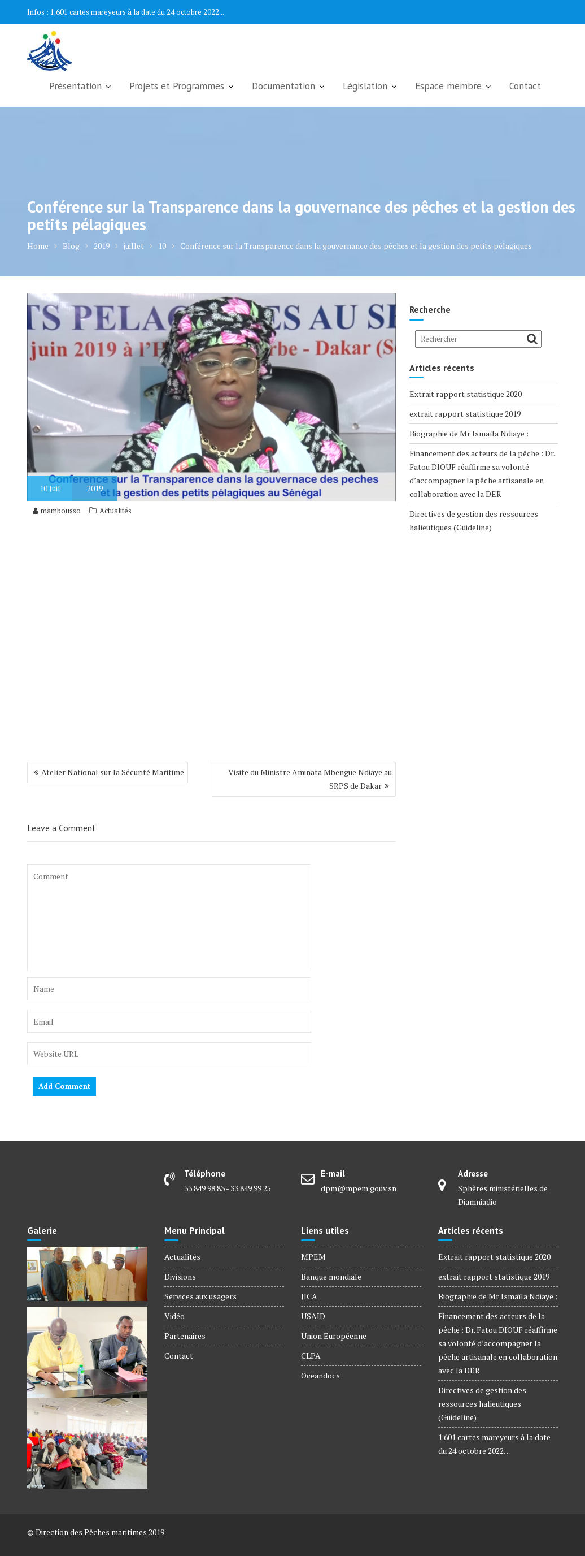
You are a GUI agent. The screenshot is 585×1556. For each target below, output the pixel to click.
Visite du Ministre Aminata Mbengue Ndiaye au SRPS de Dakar (310, 779)
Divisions (180, 1276)
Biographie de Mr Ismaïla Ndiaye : (469, 433)
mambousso (57, 510)
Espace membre (448, 86)
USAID (313, 1316)
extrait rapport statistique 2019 (465, 413)
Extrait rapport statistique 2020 (465, 393)
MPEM (313, 1256)
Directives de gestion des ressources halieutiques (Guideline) (482, 1404)
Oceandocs (320, 1375)
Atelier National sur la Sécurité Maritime (112, 772)
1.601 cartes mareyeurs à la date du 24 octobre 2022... (137, 12)
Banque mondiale (331, 1276)
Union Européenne (333, 1335)
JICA (309, 1296)
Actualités (115, 510)
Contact (525, 86)
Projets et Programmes (176, 86)
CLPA (311, 1355)
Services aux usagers (200, 1296)
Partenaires (185, 1335)
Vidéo (174, 1316)
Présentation (75, 86)
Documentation (283, 86)
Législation (365, 86)
